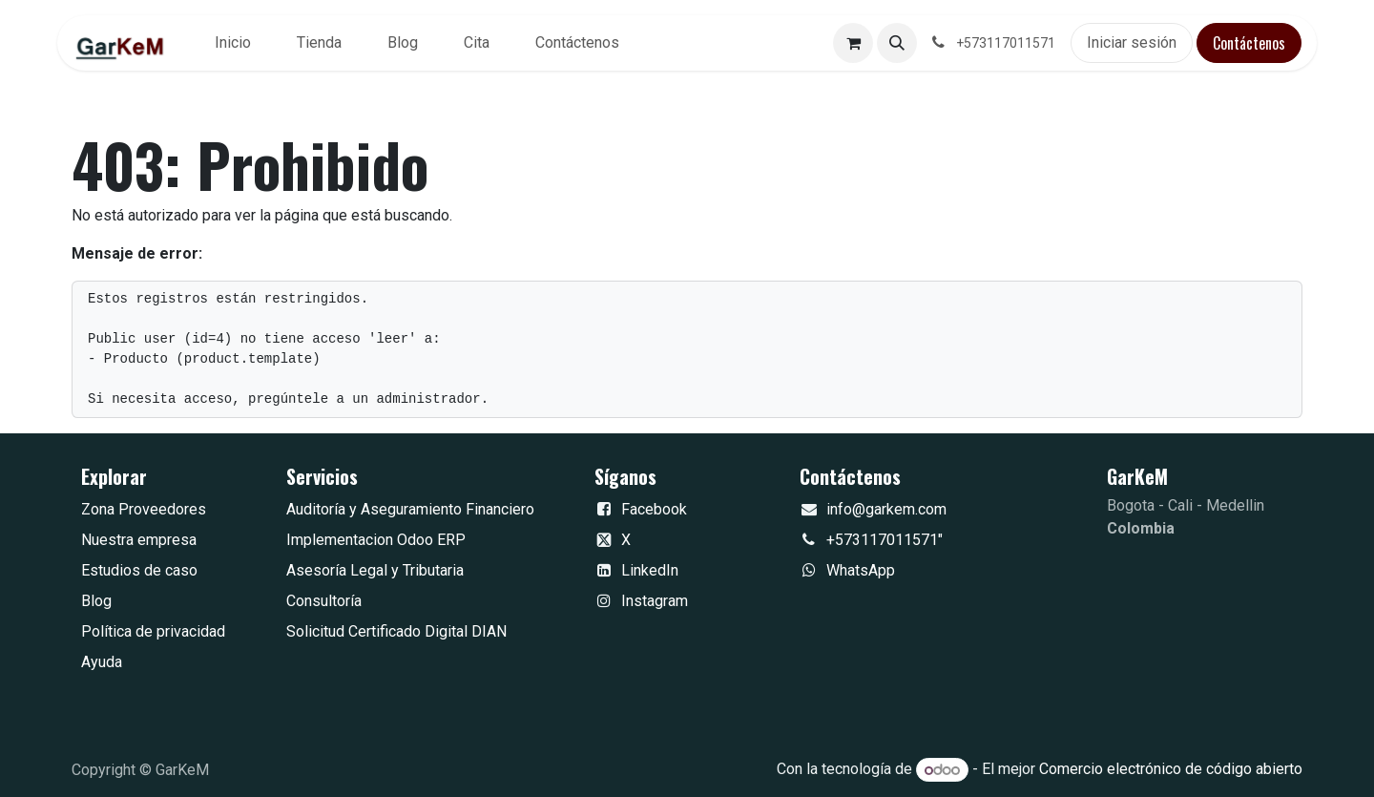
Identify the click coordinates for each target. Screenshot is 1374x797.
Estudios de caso (139, 570)
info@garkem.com (886, 509)
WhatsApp (860, 570)
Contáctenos (1249, 42)
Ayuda (101, 662)
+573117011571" (884, 540)
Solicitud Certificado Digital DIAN (396, 631)
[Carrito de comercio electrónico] (853, 43)
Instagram (654, 601)
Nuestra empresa (139, 540)
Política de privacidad (153, 631)
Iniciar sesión (1131, 42)
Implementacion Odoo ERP (376, 540)
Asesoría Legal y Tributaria (375, 570)
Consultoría (324, 601)
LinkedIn (649, 570)
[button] (897, 43)
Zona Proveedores (143, 509)
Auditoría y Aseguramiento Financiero (410, 509)
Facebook (654, 509)
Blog (96, 601)
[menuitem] (233, 43)
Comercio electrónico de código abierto (1170, 770)
